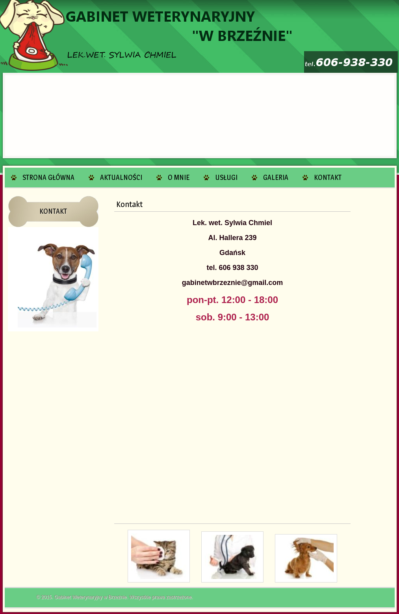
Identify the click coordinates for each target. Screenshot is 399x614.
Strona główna (48, 177)
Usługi (226, 177)
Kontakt (327, 177)
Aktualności (121, 177)
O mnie (178, 177)
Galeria (275, 177)
